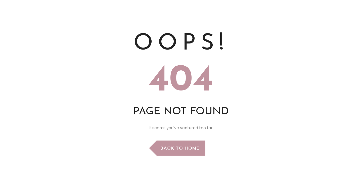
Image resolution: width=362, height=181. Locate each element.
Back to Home (179, 148)
